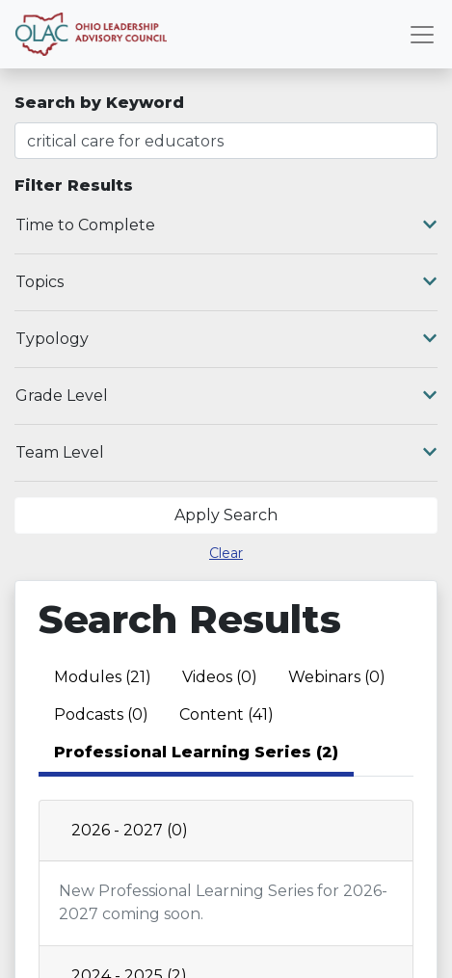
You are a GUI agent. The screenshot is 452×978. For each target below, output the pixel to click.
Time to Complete (226, 225)
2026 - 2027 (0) (129, 830)
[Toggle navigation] (422, 34)
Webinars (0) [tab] (337, 677)
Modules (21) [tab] (102, 677)
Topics (226, 282)
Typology (226, 339)
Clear (226, 553)
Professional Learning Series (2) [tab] (196, 752)
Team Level (226, 452)
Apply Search (226, 515)
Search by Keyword (99, 102)
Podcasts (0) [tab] (101, 714)
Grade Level (226, 396)
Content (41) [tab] (226, 714)
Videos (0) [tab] (219, 677)
